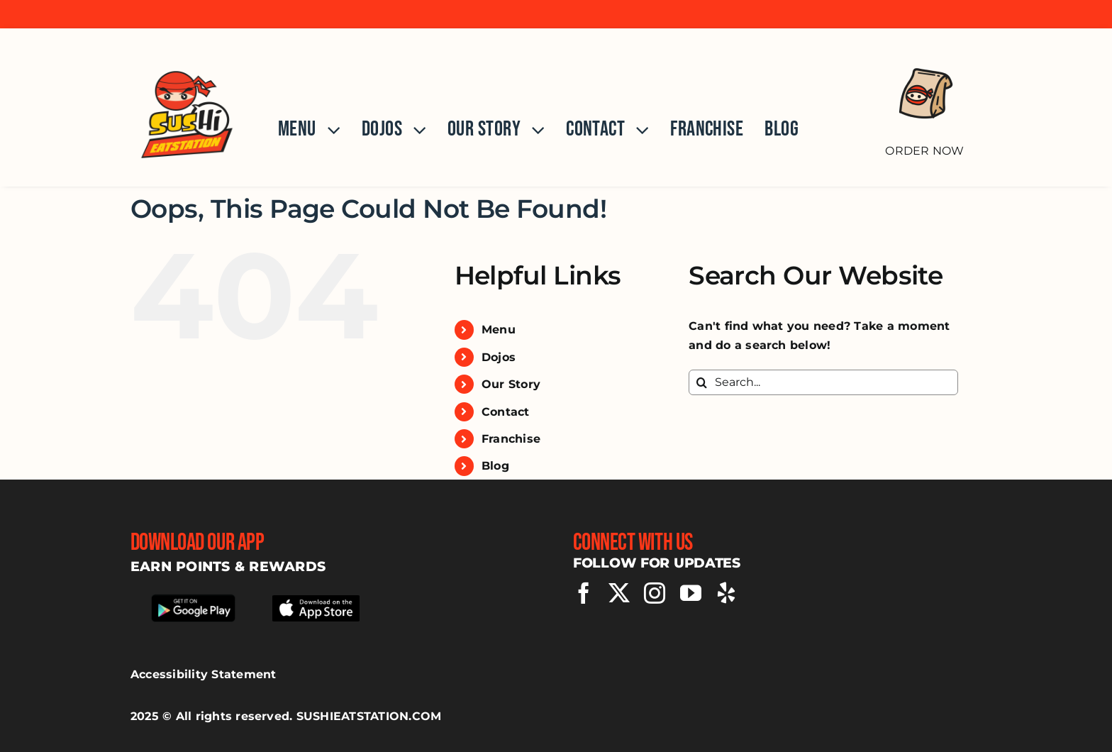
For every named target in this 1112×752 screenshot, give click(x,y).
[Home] (187, 107)
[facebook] (583, 593)
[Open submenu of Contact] (637, 129)
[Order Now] (925, 100)
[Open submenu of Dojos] (414, 129)
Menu (499, 329)
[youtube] (690, 593)
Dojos (499, 357)
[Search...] (823, 382)
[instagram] (654, 593)
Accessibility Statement (203, 674)
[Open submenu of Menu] (328, 129)
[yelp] (726, 593)
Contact (506, 412)
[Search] (701, 382)
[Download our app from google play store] (193, 597)
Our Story (511, 384)
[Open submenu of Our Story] (533, 129)
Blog (495, 465)
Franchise (511, 439)
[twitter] (619, 593)
